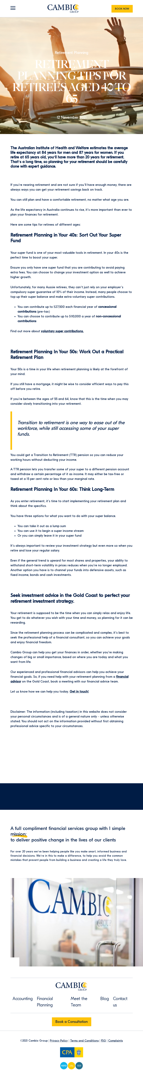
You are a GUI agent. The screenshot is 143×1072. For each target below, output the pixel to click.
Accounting (23, 998)
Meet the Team (79, 1001)
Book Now (122, 8)
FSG (103, 1040)
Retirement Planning (71, 52)
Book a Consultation (71, 1022)
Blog (104, 998)
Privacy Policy (59, 1040)
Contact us (120, 1001)
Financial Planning (45, 1001)
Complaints (115, 1040)
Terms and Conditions (84, 1040)
